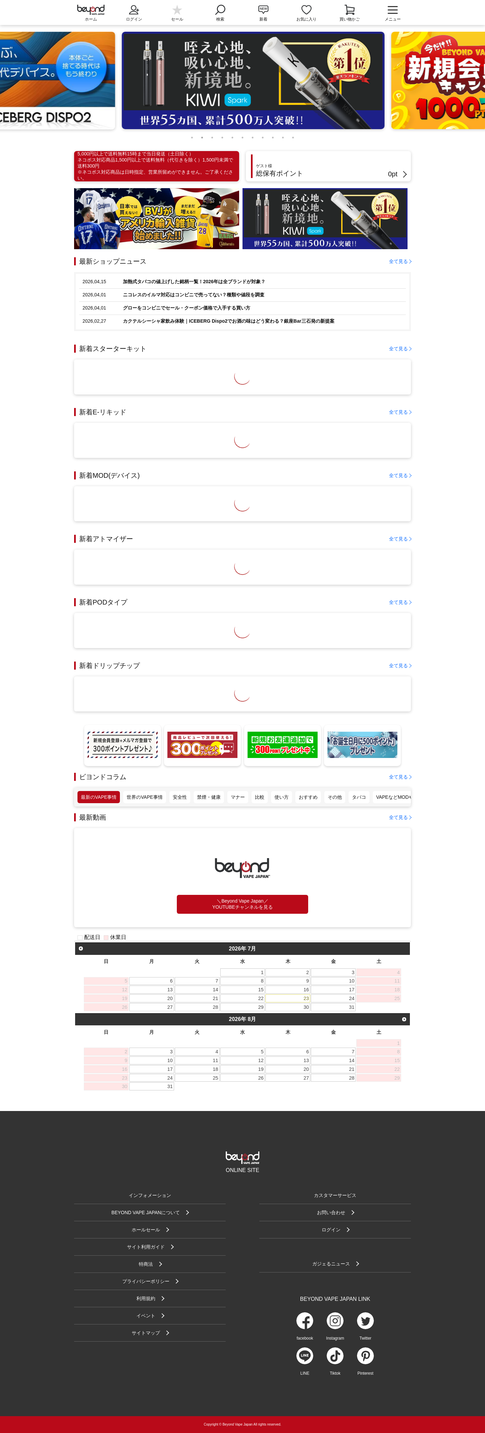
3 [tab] (212, 136)
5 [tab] (232, 136)
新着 (263, 19)
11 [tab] (293, 136)
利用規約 (145, 1298)
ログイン (134, 12)
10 (351, 981)
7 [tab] (252, 136)
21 (215, 998)
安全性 (180, 797)
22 (261, 998)
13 (170, 989)
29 (261, 1007)
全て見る (398, 261)
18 (215, 1069)
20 (170, 998)
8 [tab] (262, 136)
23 (306, 998)
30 (306, 1007)
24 (351, 998)
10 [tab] (283, 136)
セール (177, 19)
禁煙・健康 (209, 797)
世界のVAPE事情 (144, 797)
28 (215, 1007)
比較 (259, 797)
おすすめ (308, 797)
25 (215, 1078)
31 (351, 1007)
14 (215, 989)
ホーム (91, 19)
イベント (145, 1315)
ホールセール (146, 1229)
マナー (238, 797)
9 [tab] (272, 136)
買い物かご (350, 19)
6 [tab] (242, 136)
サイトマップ (146, 1333)
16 (306, 989)
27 (170, 1007)
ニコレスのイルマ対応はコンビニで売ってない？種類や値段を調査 (193, 294)
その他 (335, 797)
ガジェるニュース (331, 1263)
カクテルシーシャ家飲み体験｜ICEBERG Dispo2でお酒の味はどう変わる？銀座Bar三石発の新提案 (228, 321)
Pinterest (365, 1373)
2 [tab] (202, 136)
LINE (305, 1373)
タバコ (359, 797)
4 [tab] (222, 136)
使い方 (281, 797)
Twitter (365, 1338)
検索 (220, 12)
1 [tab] (192, 136)
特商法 (146, 1264)
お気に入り (306, 19)
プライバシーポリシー (145, 1281)
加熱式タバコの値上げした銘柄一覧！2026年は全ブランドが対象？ (194, 281)
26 (261, 1078)
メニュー (393, 13)
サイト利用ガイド (146, 1247)
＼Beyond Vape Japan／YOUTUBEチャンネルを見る (242, 904)
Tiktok (335, 1373)
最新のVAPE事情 (99, 797)
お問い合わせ (331, 1212)
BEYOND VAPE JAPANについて (145, 1212)
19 (261, 1069)
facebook (305, 1338)
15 (261, 989)
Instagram (335, 1338)
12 (261, 1060)
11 (215, 1060)
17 (351, 989)
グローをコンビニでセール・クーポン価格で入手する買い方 (186, 308)
